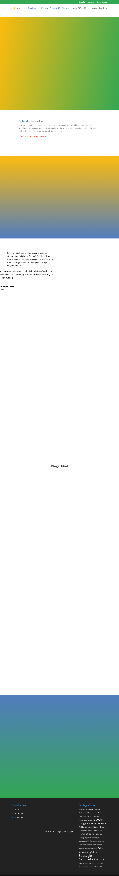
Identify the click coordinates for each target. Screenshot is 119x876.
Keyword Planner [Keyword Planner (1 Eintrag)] (90, 838)
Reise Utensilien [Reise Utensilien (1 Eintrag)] (97, 844)
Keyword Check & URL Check (54, 8)
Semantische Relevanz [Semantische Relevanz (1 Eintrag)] (91, 848)
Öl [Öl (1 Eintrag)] (101, 867)
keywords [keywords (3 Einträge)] (99, 837)
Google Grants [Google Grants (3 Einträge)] (99, 827)
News (94, 8)
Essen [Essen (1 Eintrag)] (94, 816)
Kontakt (82, 2)
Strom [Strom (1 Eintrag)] (86, 863)
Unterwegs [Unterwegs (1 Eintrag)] (82, 867)
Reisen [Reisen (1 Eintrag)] (90, 844)
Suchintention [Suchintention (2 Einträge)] (94, 863)
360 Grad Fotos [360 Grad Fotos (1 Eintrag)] (83, 809)
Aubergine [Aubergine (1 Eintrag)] (97, 809)
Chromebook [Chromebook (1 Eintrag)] (82, 816)
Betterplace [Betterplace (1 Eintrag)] (101, 813)
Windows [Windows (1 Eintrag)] (97, 867)
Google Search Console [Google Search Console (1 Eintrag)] (85, 830)
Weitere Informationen (33, 137)
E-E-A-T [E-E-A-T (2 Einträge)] (89, 816)
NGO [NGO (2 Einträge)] (89, 841)
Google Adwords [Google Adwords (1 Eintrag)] (88, 827)
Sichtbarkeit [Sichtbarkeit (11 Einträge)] (87, 859)
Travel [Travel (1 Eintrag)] (102, 863)
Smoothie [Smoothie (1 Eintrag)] (81, 863)
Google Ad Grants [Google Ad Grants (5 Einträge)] (88, 823)
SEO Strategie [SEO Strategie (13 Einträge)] (88, 854)
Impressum (91, 2)
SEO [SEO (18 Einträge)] (101, 847)
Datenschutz (102, 2)
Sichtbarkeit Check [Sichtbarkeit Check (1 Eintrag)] (101, 860)
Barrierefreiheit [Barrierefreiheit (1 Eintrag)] (83, 813)
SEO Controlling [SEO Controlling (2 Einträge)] (85, 852)
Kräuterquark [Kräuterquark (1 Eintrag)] (83, 841)
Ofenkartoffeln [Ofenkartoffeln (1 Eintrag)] (95, 841)
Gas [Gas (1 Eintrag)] (98, 816)
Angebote (32, 8)
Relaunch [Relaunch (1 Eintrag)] (81, 848)
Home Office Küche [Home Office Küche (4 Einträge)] (88, 833)
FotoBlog (103, 8)
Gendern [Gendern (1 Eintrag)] (90, 820)
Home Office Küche (80, 8)
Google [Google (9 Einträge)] (98, 819)
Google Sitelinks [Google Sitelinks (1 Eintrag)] (97, 830)
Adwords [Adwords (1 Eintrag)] (90, 809)
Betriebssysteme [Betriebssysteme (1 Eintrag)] (93, 813)
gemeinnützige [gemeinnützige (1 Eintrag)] (83, 820)
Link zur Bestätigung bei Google (59, 831)
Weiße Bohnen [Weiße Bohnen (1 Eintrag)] (90, 867)
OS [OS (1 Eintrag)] (87, 844)
